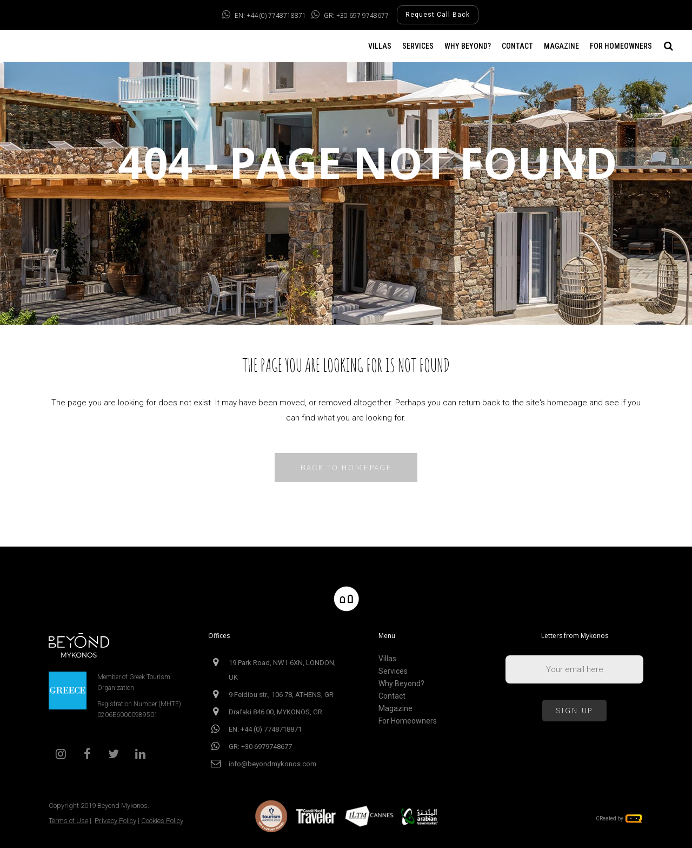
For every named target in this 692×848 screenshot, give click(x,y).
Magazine (395, 708)
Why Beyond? (401, 683)
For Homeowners (407, 721)
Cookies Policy (162, 821)
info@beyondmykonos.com (272, 764)
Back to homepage (346, 467)
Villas (387, 658)
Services (393, 671)
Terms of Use (68, 821)
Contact (391, 696)
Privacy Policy (115, 821)
